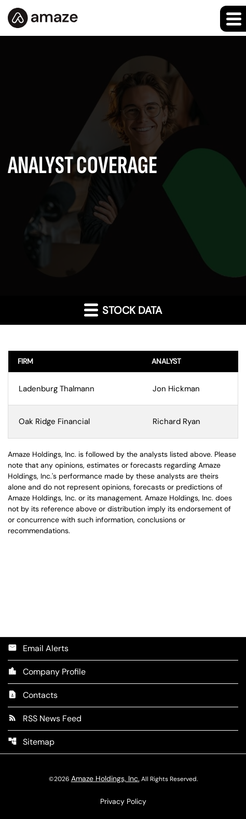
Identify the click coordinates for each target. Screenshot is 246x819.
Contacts (33, 695)
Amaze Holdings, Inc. (105, 778)
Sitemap (31, 741)
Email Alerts (38, 648)
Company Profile (47, 671)
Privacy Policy (123, 801)
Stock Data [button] (123, 309)
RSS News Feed (44, 718)
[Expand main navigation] (233, 19)
